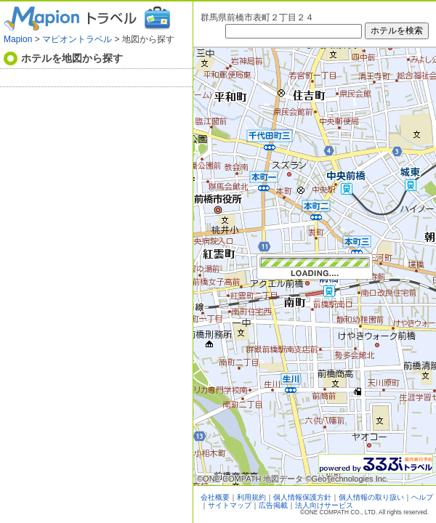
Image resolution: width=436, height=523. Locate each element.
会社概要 (215, 497)
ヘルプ (422, 497)
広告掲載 (273, 505)
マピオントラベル (77, 39)
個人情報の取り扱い (371, 497)
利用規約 (251, 497)
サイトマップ (229, 505)
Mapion (18, 39)
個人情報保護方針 (302, 497)
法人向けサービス (324, 505)
